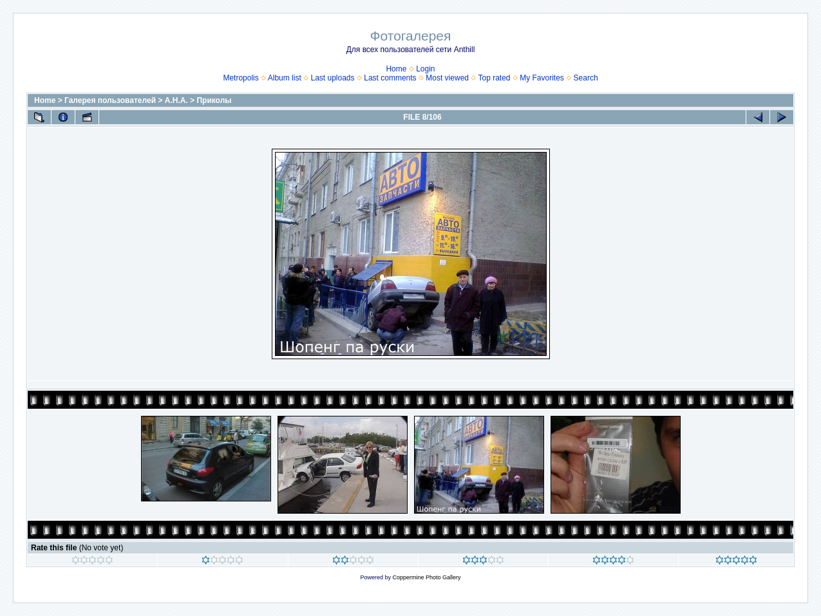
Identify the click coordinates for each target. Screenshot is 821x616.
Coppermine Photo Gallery (426, 577)
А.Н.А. (176, 100)
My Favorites (542, 77)
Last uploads (332, 77)
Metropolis (240, 77)
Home (396, 68)
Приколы (213, 100)
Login (425, 68)
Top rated (494, 77)
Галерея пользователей (110, 100)
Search (586, 77)
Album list (284, 77)
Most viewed (447, 77)
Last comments (390, 77)
